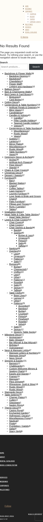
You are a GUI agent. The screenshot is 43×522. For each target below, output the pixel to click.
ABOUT (2, 457)
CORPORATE (4, 485)
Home (27, 6)
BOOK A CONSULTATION (8, 465)
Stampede (33, 14)
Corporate (28, 11)
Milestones (29, 24)
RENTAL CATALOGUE (7, 461)
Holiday (32, 16)
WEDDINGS (4, 481)
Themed (32, 19)
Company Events (35, 22)
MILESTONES (4, 490)
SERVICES (3, 477)
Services (28, 27)
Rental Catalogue (31, 32)
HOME (2, 453)
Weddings (28, 9)
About (27, 30)
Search (4, 62)
